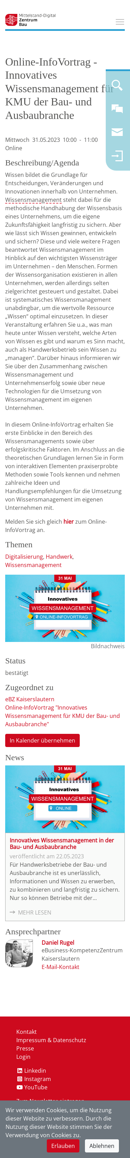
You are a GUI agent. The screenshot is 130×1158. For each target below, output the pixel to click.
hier (68, 521)
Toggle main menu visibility (120, 21)
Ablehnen (101, 1146)
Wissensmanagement (33, 200)
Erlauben (63, 1146)
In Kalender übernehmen (42, 740)
